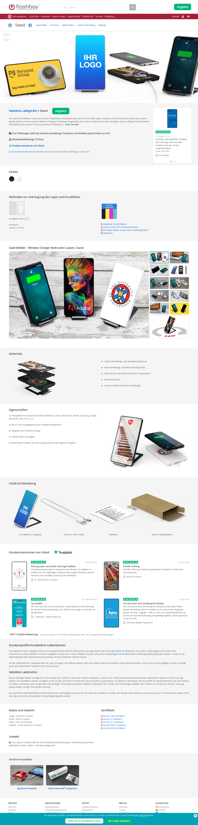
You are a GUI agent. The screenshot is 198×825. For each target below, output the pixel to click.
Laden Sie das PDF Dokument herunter (119, 227)
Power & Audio (58, 16)
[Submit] (65, 7)
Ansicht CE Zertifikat (112, 719)
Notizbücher (87, 16)
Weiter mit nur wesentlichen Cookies (84, 821)
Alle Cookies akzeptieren (119, 821)
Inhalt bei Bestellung (86, 25)
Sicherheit (54, 25)
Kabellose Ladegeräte (23, 111)
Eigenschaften (68, 25)
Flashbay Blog (162, 807)
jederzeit (143, 815)
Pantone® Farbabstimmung (56, 810)
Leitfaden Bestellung (90, 807)
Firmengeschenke (113, 651)
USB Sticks (34, 16)
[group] (172, 133)
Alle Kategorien (17, 17)
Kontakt (175, 16)
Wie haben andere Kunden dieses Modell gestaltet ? (126, 230)
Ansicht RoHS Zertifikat (113, 728)
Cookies (122, 810)
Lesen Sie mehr (72, 124)
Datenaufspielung (52, 807)
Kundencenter (87, 810)
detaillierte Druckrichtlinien (115, 224)
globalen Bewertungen (99, 634)
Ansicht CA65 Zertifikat (113, 716)
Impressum (123, 807)
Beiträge (102, 25)
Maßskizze (108, 233)
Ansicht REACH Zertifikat (114, 725)
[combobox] (96, 7)
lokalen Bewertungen (68, 634)
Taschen (99, 16)
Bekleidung (109, 16)
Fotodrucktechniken (127, 654)
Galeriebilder (41, 25)
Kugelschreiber (73, 16)
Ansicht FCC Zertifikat (112, 722)
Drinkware (45, 16)
